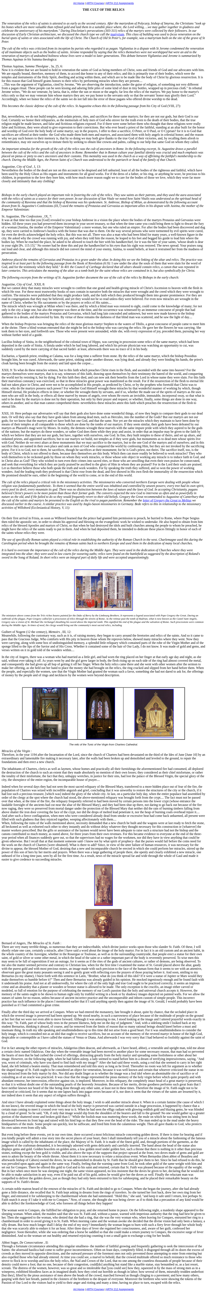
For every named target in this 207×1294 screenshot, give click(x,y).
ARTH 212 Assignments (120, 3)
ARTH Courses (95, 3)
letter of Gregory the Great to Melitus (167, 500)
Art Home (78, 3)
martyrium (117, 34)
